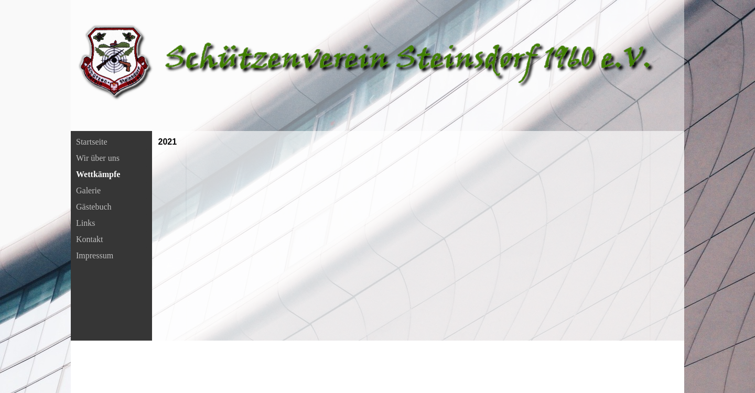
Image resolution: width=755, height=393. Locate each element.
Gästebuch (94, 206)
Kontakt (89, 239)
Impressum (94, 255)
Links (85, 223)
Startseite (91, 141)
